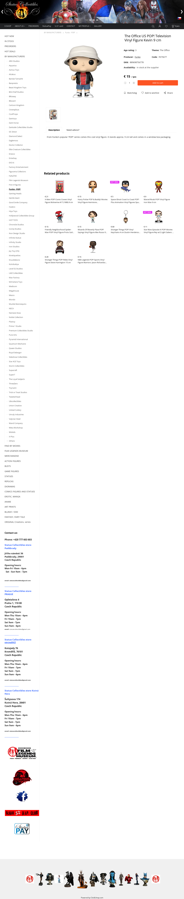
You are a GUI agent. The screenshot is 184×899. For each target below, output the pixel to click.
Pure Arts (13, 335)
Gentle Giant (14, 198)
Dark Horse (14, 123)
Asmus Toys (14, 70)
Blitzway (12, 96)
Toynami (12, 388)
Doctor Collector (16, 145)
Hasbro (12, 207)
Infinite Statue (15, 237)
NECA (11, 308)
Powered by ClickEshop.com (92, 897)
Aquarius (13, 65)
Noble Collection (16, 317)
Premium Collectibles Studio (21, 330)
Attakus (12, 74)
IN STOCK (9, 41)
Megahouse (14, 290)
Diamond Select (15, 136)
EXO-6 (11, 162)
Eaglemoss (13, 140)
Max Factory (14, 277)
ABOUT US (19, 26)
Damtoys (13, 118)
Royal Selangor (15, 352)
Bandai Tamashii (16, 78)
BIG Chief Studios (16, 92)
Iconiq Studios (15, 229)
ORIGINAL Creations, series (18, 522)
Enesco (12, 154)
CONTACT (71, 26)
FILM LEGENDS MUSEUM (16, 451)
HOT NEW (9, 36)
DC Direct (13, 131)
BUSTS (8, 466)
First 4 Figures (15, 184)
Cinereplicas (14, 109)
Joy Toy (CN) (14, 251)
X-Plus (11, 436)
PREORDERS (33, 26)
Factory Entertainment (18, 167)
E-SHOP (8, 26)
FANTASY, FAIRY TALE (15, 517)
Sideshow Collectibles (18, 357)
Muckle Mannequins (17, 304)
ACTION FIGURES (13, 461)
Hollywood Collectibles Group (21, 215)
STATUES (9, 476)
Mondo (12, 299)
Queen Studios (15, 348)
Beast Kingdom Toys (17, 87)
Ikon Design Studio (17, 233)
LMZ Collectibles (16, 273)
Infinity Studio (15, 242)
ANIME (8, 501)
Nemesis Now (15, 313)
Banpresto (13, 83)
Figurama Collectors (17, 171)
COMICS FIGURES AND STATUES (20, 491)
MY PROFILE (84, 26)
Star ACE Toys (15, 361)
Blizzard (12, 101)
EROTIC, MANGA (12, 496)
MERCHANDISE (12, 456)
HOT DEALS (10, 51)
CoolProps (13, 114)
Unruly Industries (16, 414)
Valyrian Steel (14, 419)
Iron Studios (14, 246)
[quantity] (129, 82)
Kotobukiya (14, 264)
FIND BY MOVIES (12, 445)
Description (54, 130)
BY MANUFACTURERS (15, 56)
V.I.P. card (59, 26)
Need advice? (73, 130)
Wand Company (16, 423)
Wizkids (12, 432)
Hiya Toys (13, 211)
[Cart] (175, 26)
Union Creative (15, 405)
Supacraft (13, 370)
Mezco (12, 295)
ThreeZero (13, 383)
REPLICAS (9, 481)
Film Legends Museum (18, 180)
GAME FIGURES (12, 471)
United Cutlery (15, 410)
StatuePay (46, 26)
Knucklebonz (14, 260)
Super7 (12, 374)
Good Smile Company (18, 202)
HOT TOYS (13, 220)
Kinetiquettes (14, 255)
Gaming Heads (15, 193)
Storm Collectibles (16, 366)
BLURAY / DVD (11, 512)
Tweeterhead (14, 396)
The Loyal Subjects (17, 379)
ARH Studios (14, 61)
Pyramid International (18, 339)
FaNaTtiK (13, 176)
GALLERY (98, 26)
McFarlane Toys (15, 282)
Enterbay (13, 158)
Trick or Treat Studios (18, 392)
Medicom (13, 286)
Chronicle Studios (16, 224)
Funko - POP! (15, 189)
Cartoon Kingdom (16, 105)
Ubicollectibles (15, 401)
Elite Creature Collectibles (19, 149)
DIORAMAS (10, 486)
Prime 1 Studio (15, 326)
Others (12, 441)
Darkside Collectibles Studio (20, 127)
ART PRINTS (10, 506)
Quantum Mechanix (17, 343)
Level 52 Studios (16, 268)
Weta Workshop (16, 427)
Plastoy (12, 321)
